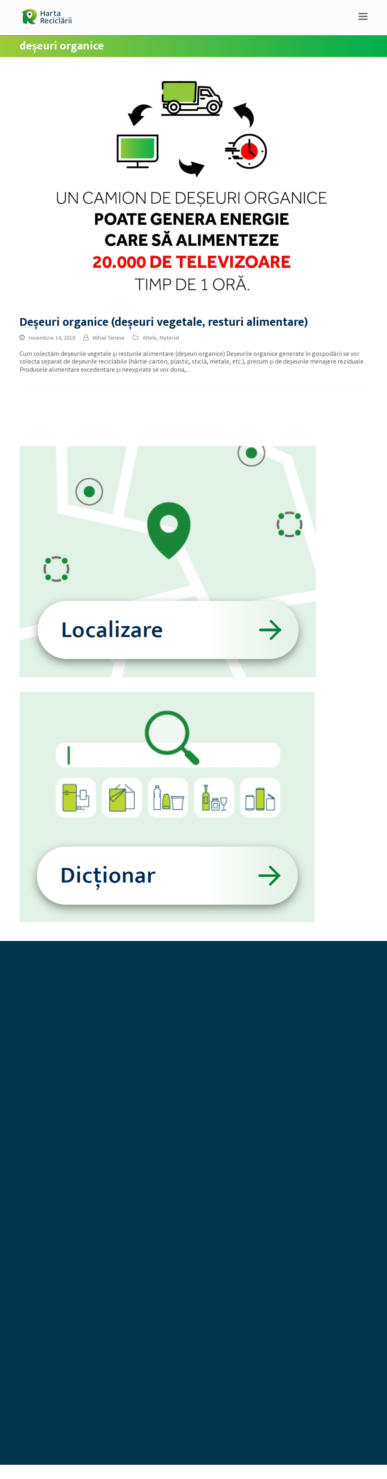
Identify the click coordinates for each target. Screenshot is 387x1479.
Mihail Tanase (109, 338)
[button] (363, 18)
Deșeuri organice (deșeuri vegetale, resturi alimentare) (163, 322)
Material (169, 338)
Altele (150, 338)
